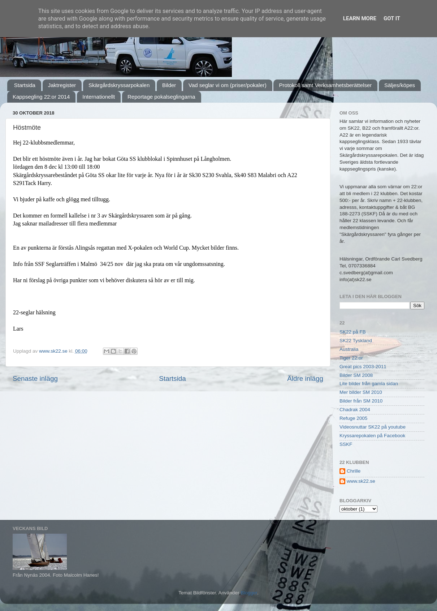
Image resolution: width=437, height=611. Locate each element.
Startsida (24, 85)
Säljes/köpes (399, 85)
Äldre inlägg (305, 378)
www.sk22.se (361, 481)
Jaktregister (62, 85)
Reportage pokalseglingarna (161, 97)
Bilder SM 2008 (356, 375)
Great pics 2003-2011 (362, 366)
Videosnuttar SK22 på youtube (372, 427)
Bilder (169, 85)
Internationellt (98, 97)
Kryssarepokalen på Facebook (372, 435)
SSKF (345, 444)
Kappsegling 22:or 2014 (41, 97)
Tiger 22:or (351, 358)
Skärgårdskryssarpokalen (119, 85)
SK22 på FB (352, 332)
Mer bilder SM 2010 (360, 392)
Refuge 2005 (353, 418)
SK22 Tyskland (355, 340)
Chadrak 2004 (354, 409)
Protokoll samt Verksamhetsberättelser (325, 85)
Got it (392, 18)
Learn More (359, 18)
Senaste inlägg (35, 378)
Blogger (249, 592)
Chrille (353, 471)
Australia (349, 349)
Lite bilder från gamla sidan (368, 383)
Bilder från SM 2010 (360, 401)
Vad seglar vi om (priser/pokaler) (228, 85)
